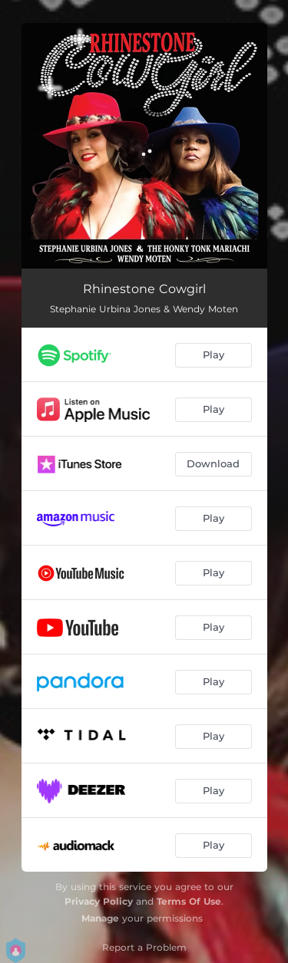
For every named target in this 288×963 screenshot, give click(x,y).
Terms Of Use (189, 901)
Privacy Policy (99, 901)
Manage (100, 918)
